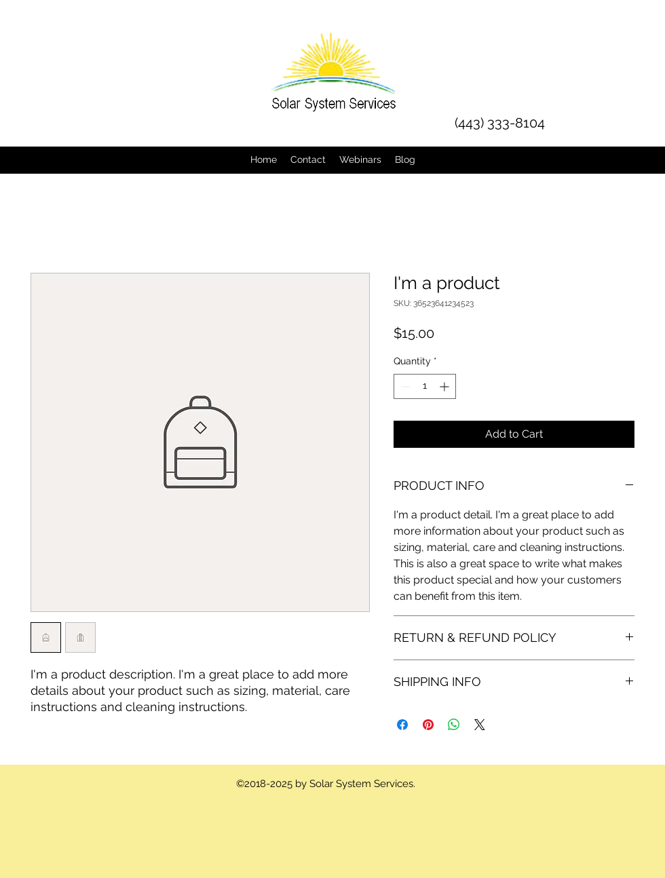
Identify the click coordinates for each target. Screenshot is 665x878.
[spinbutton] (425, 386)
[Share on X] (480, 725)
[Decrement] (404, 386)
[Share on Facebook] (402, 725)
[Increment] (445, 386)
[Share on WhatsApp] (454, 725)
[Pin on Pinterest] (428, 725)
